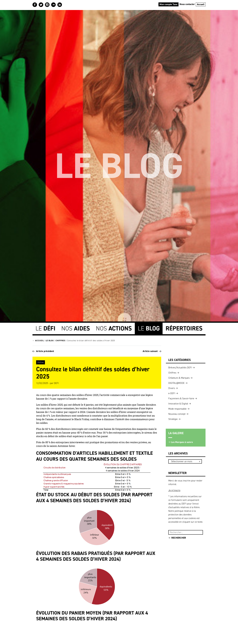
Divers (171, 387)
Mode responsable (177, 408)
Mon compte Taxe (168, 4)
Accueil (200, 4)
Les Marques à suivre (182, 441)
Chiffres (60, 340)
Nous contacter (187, 4)
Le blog (50, 340)
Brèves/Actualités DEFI (180, 366)
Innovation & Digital (178, 403)
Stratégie (173, 418)
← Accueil (38, 340)
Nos (75, 328)
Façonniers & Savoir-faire (181, 397)
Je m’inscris (174, 489)
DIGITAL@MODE (176, 382)
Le (45, 328)
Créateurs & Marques (179, 377)
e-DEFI (171, 392)
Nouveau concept (176, 413)
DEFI (56, 382)
